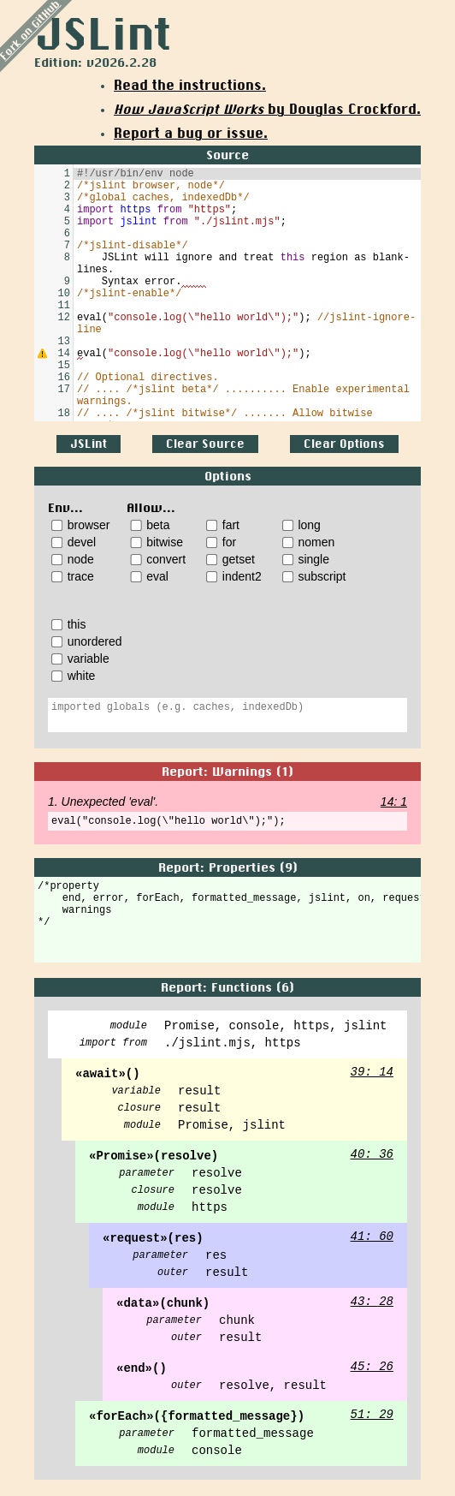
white (73, 675)
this (68, 624)
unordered (86, 641)
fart (222, 525)
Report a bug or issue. (191, 134)
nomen (308, 542)
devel (73, 542)
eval (149, 576)
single (305, 559)
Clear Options (344, 444)
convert (158, 559)
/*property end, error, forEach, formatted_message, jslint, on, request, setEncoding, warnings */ (227, 922)
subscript (314, 576)
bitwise (156, 542)
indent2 (234, 576)
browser (80, 525)
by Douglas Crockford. (267, 110)
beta (149, 525)
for (221, 542)
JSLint (88, 444)
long (301, 525)
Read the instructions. (190, 86)
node (72, 559)
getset (230, 559)
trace (72, 576)
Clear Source (205, 444)
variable (80, 658)
